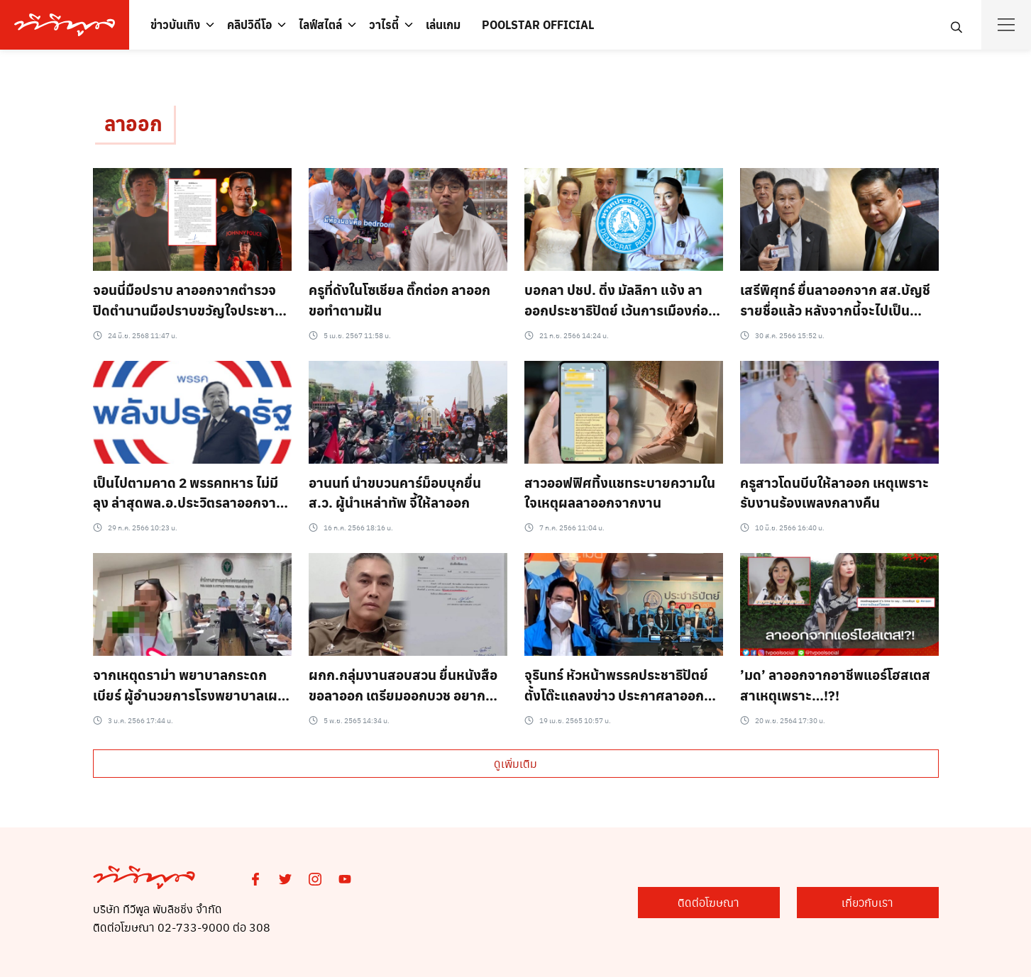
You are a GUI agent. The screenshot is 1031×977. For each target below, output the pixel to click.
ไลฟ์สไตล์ (320, 24)
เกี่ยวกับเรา (867, 902)
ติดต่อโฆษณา (708, 902)
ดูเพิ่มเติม (515, 763)
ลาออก (133, 123)
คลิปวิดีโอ (249, 24)
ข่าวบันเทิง (175, 24)
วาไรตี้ (384, 24)
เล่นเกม (443, 24)
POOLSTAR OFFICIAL (538, 24)
